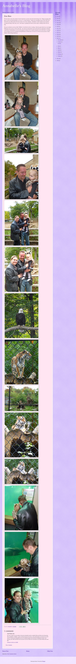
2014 (58, 34)
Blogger (43, 661)
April (59, 50)
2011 (58, 58)
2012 (58, 38)
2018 (58, 26)
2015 (58, 32)
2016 (58, 30)
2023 (58, 18)
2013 (58, 36)
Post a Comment (9, 645)
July (59, 46)
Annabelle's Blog (16, 6)
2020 (58, 24)
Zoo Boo (59, 43)
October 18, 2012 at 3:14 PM (12, 642)
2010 (58, 60)
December (60, 39)
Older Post (50, 651)
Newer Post (5, 651)
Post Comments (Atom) (11, 653)
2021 (58, 22)
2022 (58, 20)
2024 (58, 16)
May (59, 48)
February (60, 54)
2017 (58, 28)
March (59, 52)
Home (27, 651)
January (59, 56)
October (59, 41)
